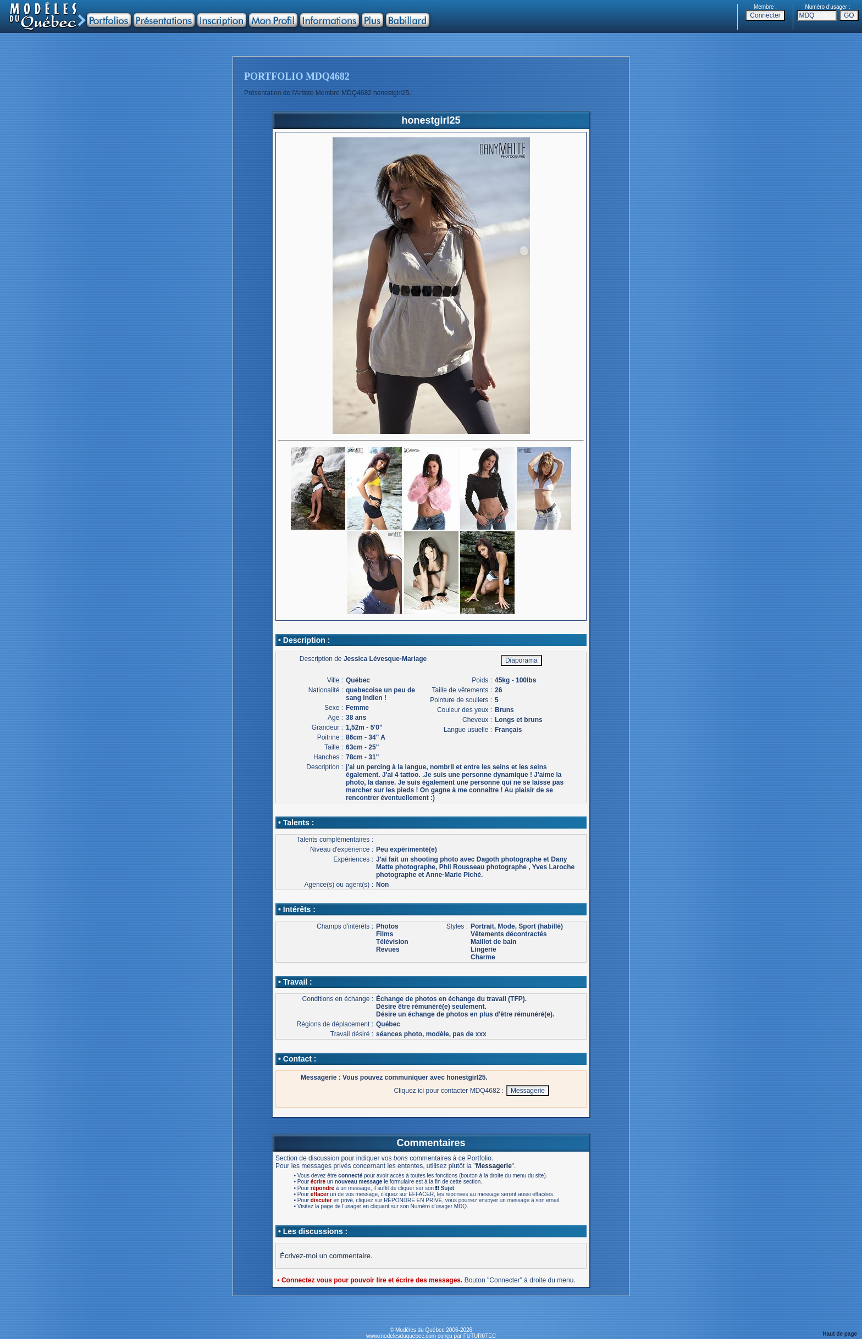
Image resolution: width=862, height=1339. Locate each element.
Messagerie (493, 1166)
